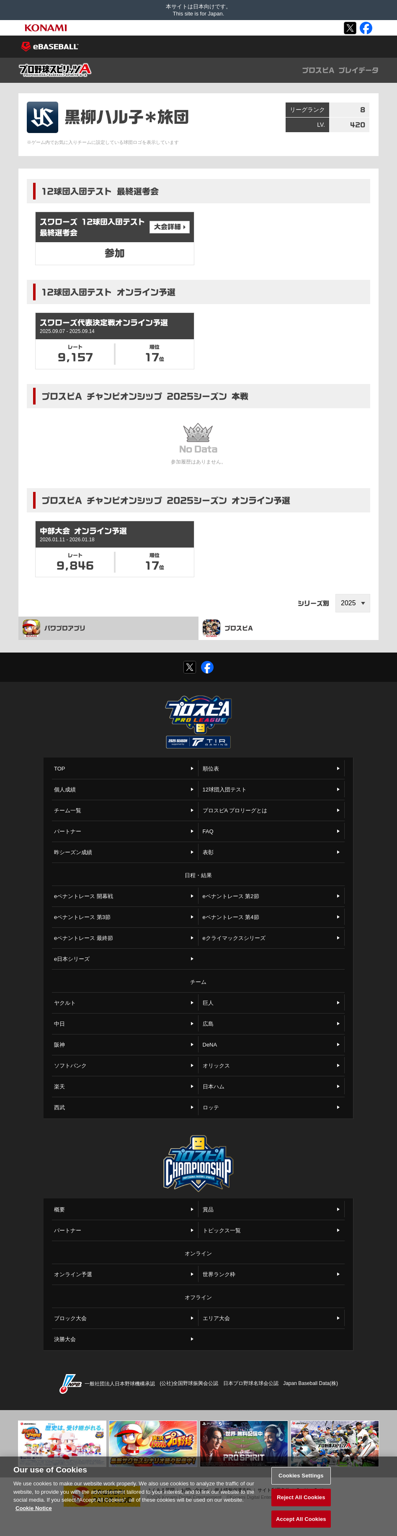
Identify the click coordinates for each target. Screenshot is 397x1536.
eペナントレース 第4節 (231, 917)
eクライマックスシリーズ (234, 938)
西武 (59, 1107)
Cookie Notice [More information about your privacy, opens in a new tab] (33, 1512)
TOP (59, 768)
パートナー (67, 831)
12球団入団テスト (225, 789)
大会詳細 (167, 226)
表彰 (208, 852)
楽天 (59, 1086)
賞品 (208, 1209)
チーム (198, 982)
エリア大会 (216, 1318)
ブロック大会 (70, 1318)
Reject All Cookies (301, 1501)
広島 (208, 1024)
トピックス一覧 (222, 1230)
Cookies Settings (301, 1479)
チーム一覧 (67, 810)
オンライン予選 (73, 1274)
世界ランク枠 (219, 1274)
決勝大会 (65, 1339)
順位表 (211, 768)
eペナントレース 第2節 (231, 896)
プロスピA (228, 628)
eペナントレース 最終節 (83, 938)
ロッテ (211, 1107)
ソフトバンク (70, 1065)
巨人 (208, 1003)
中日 (59, 1024)
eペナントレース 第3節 (82, 917)
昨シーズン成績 (73, 852)
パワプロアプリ (54, 628)
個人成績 (65, 789)
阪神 (59, 1045)
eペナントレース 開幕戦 (83, 896)
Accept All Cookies (301, 1523)
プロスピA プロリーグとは (235, 810)
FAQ (208, 831)
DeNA (210, 1045)
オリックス (216, 1065)
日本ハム (213, 1086)
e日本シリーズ (72, 959)
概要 (59, 1209)
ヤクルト (65, 1003)
